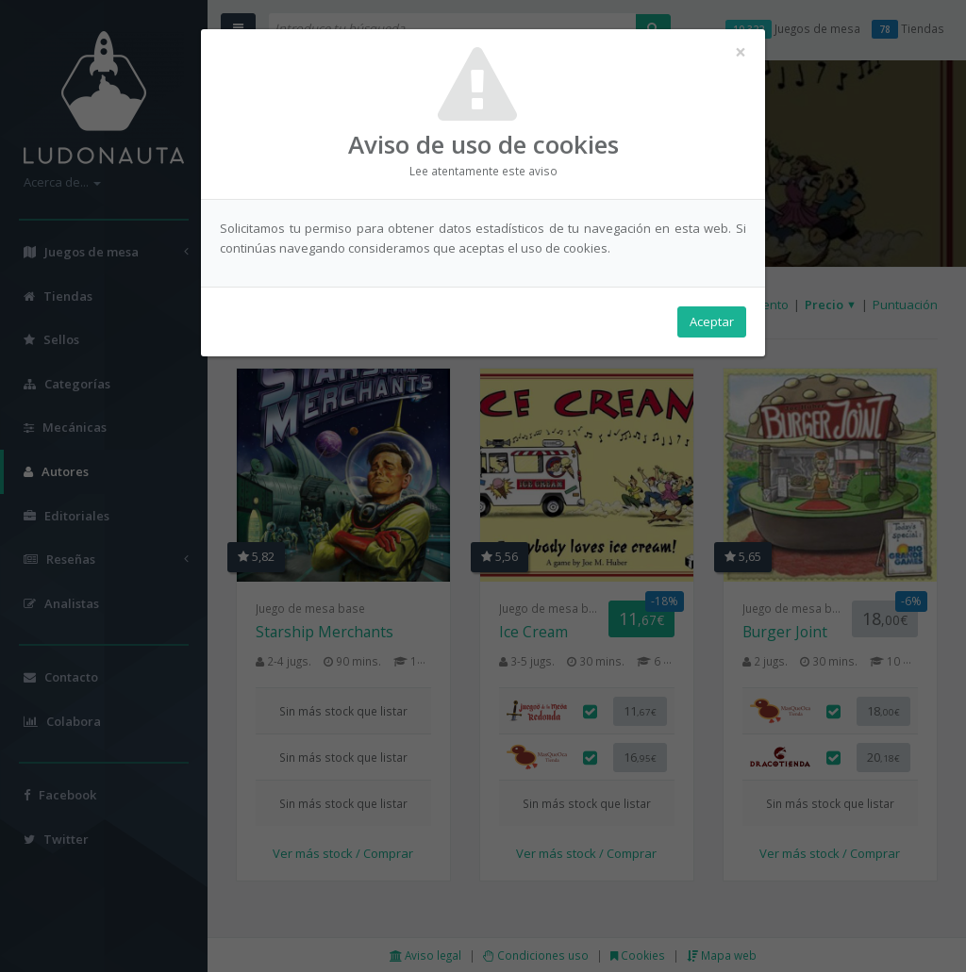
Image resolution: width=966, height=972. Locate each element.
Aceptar (712, 321)
